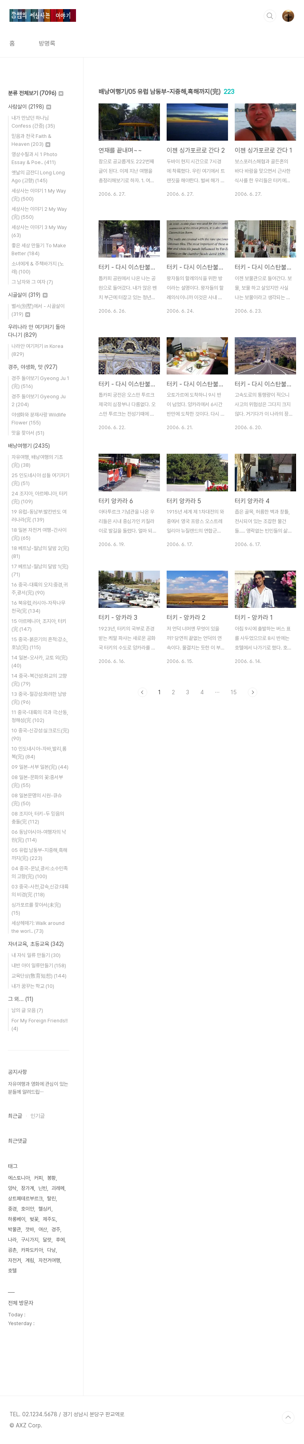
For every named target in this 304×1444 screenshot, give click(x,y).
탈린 (51, 1198)
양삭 (12, 1188)
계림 (29, 1260)
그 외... (20, 999)
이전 (142, 692)
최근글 (15, 1116)
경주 (55, 1229)
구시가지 (29, 1240)
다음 (252, 692)
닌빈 (42, 1188)
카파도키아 (32, 1250)
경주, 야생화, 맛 (32, 367)
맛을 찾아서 (27, 433)
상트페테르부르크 (25, 1198)
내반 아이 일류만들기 (38, 965)
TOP (288, 1417)
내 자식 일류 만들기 (36, 955)
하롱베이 (16, 1219)
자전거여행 (49, 1260)
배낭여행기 (29, 446)
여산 (42, 1229)
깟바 (29, 1229)
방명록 (47, 43)
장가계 (27, 1188)
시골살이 (28, 295)
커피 (38, 1178)
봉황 (51, 1178)
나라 (12, 1240)
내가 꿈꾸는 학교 (32, 986)
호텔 (12, 1271)
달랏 (47, 1240)
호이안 (27, 1209)
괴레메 (58, 1188)
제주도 (49, 1219)
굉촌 (12, 1250)
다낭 (51, 1250)
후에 (60, 1240)
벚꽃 (34, 1219)
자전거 (14, 1260)
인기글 (37, 1116)
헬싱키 (44, 1209)
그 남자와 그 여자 (32, 282)
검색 (270, 16)
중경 (12, 1209)
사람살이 (29, 106)
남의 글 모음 (27, 1010)
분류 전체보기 (35, 93)
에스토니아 (19, 1178)
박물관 (14, 1229)
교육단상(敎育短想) (38, 976)
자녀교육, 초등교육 (36, 944)
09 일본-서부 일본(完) (39, 767)
